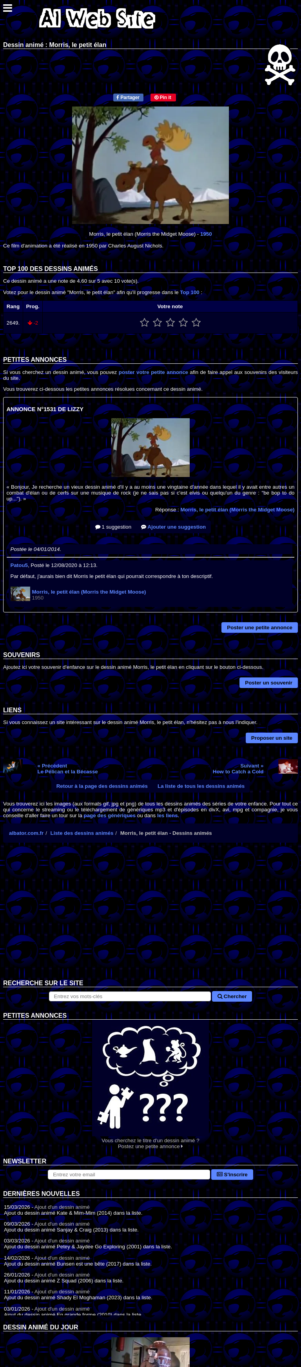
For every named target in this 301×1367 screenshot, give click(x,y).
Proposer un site (271, 738)
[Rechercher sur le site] (130, 996)
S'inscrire (232, 1174)
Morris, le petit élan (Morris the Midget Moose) (237, 510)
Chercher (232, 996)
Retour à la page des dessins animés (102, 786)
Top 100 (189, 292)
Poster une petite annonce (259, 627)
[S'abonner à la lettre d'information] (129, 1174)
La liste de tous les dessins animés (201, 786)
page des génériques (110, 815)
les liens (167, 815)
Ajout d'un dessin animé (62, 1207)
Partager (128, 97)
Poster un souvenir (268, 683)
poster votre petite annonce (153, 372)
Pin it (162, 97)
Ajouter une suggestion (173, 527)
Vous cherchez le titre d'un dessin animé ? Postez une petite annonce (150, 1084)
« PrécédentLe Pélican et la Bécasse (68, 769)
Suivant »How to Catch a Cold (238, 769)
